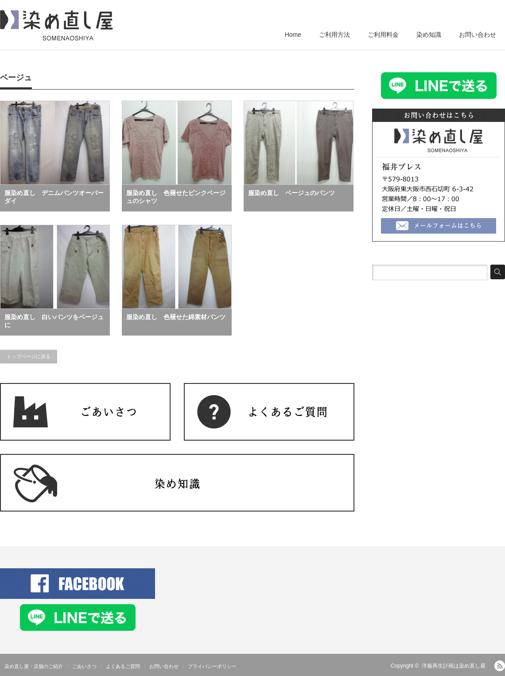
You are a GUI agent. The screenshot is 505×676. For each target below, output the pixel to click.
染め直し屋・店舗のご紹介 (33, 666)
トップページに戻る (28, 356)
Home (293, 34)
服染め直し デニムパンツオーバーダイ (54, 196)
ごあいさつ (84, 666)
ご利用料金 (383, 34)
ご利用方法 (334, 34)
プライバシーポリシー (212, 666)
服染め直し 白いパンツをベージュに (54, 320)
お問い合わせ (477, 34)
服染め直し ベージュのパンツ (291, 192)
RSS (499, 665)
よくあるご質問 (123, 666)
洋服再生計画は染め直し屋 (454, 666)
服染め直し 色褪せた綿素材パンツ (175, 316)
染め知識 (428, 34)
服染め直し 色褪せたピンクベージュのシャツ (175, 196)
